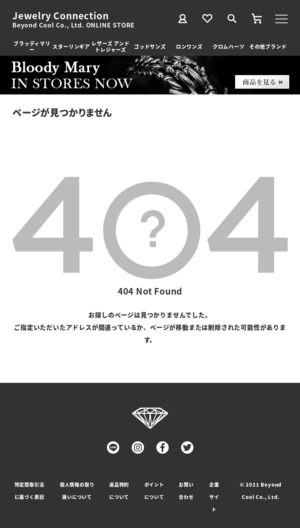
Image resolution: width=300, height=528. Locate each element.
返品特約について (119, 490)
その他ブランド (268, 46)
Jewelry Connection (60, 15)
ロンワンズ (189, 46)
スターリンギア (71, 46)
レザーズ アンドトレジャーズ (110, 46)
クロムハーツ (229, 46)
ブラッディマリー (32, 46)
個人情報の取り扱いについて (77, 490)
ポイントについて (154, 490)
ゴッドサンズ (150, 46)
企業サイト (214, 497)
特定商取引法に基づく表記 (29, 490)
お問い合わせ (186, 490)
